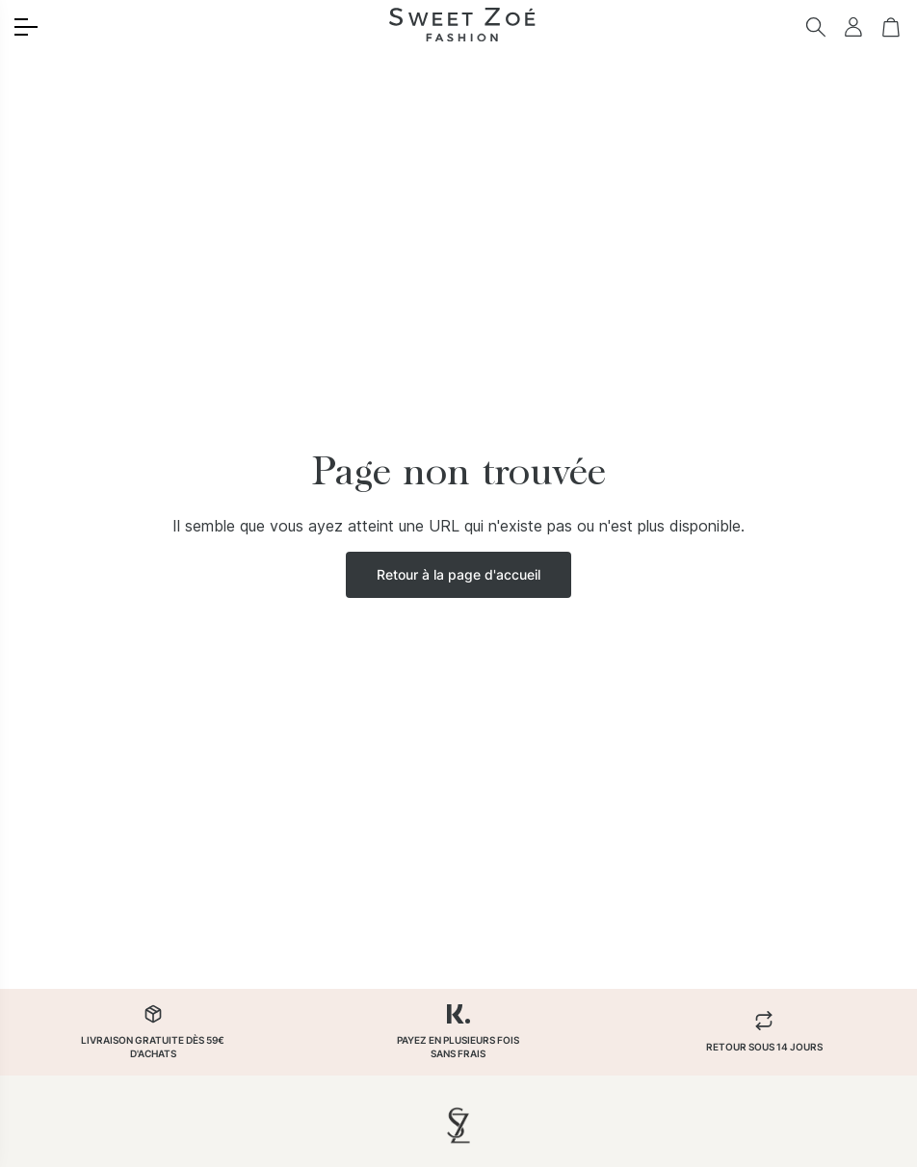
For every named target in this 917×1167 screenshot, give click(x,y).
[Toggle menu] (26, 27)
